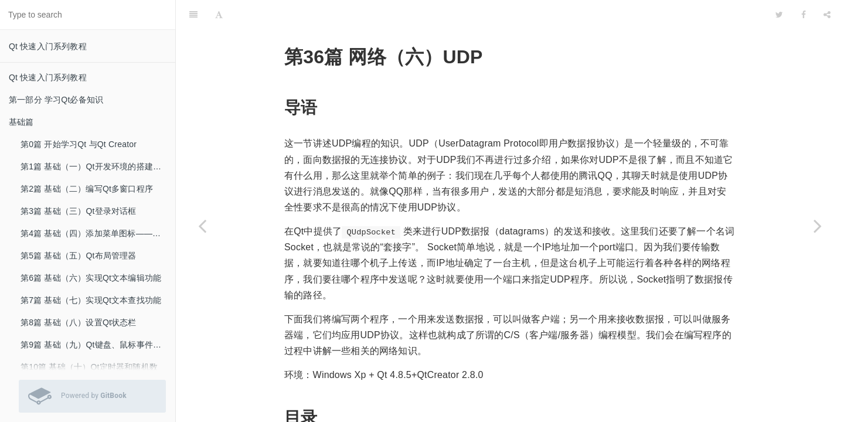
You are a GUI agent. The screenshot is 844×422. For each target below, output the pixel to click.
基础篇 (21, 122)
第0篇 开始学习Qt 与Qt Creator (79, 144)
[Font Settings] (219, 14)
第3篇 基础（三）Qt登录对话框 (79, 211)
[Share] (827, 14)
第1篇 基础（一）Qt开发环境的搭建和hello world (98, 166)
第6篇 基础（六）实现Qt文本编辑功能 (91, 278)
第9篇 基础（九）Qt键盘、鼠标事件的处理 (98, 344)
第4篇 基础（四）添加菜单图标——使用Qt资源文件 (98, 233)
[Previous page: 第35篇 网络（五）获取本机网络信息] (202, 225)
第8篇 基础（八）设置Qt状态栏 (79, 322)
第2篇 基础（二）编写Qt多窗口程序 (87, 188)
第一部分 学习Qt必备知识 (56, 99)
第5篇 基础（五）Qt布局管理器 (79, 255)
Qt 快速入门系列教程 (48, 46)
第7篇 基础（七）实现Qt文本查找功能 (91, 300)
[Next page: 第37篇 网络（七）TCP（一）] (817, 225)
